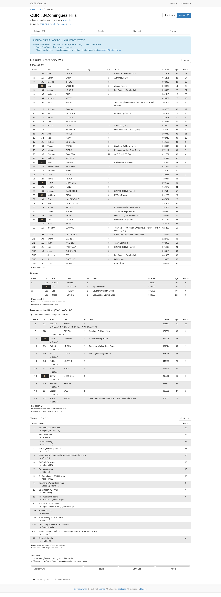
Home (32, 9)
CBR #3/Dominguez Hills (53, 15)
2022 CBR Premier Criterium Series (55, 24)
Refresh (184, 15)
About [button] (173, 3)
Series (184, 60)
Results (101, 31)
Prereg (173, 31)
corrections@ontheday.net (109, 50)
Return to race (62, 579)
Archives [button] (186, 3)
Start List (137, 31)
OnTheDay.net (38, 3)
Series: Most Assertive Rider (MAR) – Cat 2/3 (49, 315)
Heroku (143, 589)
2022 (40, 9)
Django (102, 589)
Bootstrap (122, 589)
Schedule (66, 20)
